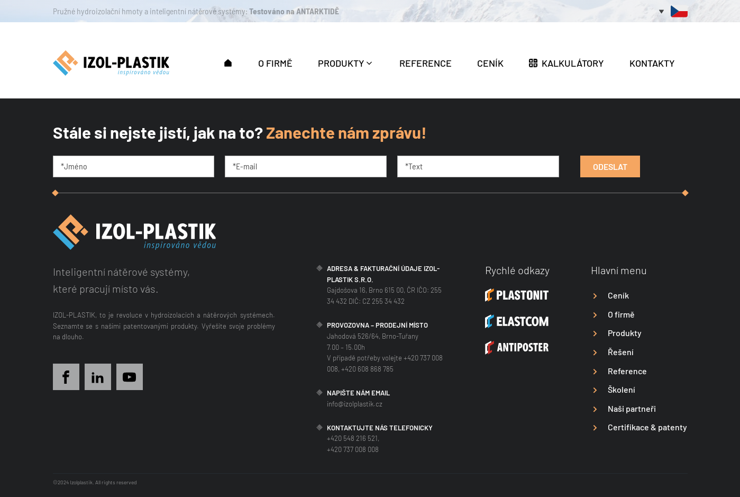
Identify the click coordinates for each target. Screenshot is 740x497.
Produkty (625, 333)
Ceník (618, 295)
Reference (627, 371)
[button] (228, 61)
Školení (621, 389)
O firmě (621, 314)
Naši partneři (632, 408)
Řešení (621, 352)
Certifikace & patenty (647, 427)
